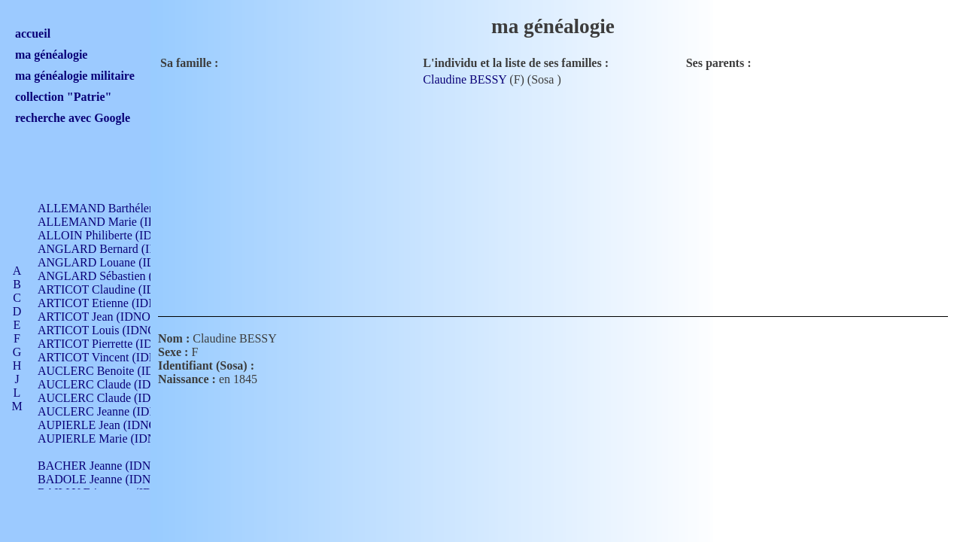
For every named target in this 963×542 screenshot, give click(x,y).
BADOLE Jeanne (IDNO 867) (111, 479)
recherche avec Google (72, 117)
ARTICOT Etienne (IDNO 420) (114, 303)
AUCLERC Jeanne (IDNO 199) (115, 411)
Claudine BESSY (464, 79)
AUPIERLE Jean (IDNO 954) (110, 425)
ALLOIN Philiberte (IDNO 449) (116, 235)
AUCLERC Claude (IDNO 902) (115, 384)
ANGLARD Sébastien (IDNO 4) (117, 275)
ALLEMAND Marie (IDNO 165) (118, 221)
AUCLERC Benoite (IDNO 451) (117, 370)
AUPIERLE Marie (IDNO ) (105, 438)
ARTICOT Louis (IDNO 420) (109, 330)
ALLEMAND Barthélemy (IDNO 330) (132, 208)
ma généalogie (51, 54)
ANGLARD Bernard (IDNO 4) (113, 248)
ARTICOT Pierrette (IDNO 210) (116, 343)
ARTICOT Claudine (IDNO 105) (118, 289)
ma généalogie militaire (75, 75)
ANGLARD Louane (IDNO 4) (112, 262)
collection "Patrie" (63, 96)
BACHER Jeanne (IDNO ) (102, 465)
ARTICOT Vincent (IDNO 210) (114, 357)
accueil (32, 33)
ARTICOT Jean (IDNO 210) (106, 316)
